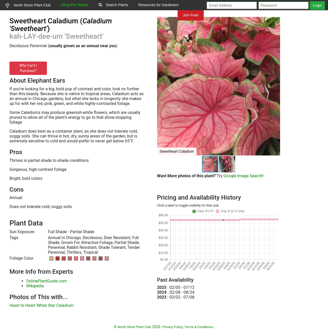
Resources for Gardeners (158, 5)
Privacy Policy (172, 327)
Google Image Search (242, 175)
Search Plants (113, 5)
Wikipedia (35, 285)
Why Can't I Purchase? (28, 68)
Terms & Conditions (198, 327)
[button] (275, 86)
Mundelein (161, 15)
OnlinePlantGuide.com (46, 281)
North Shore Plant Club (28, 5)
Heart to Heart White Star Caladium (41, 305)
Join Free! (191, 15)
